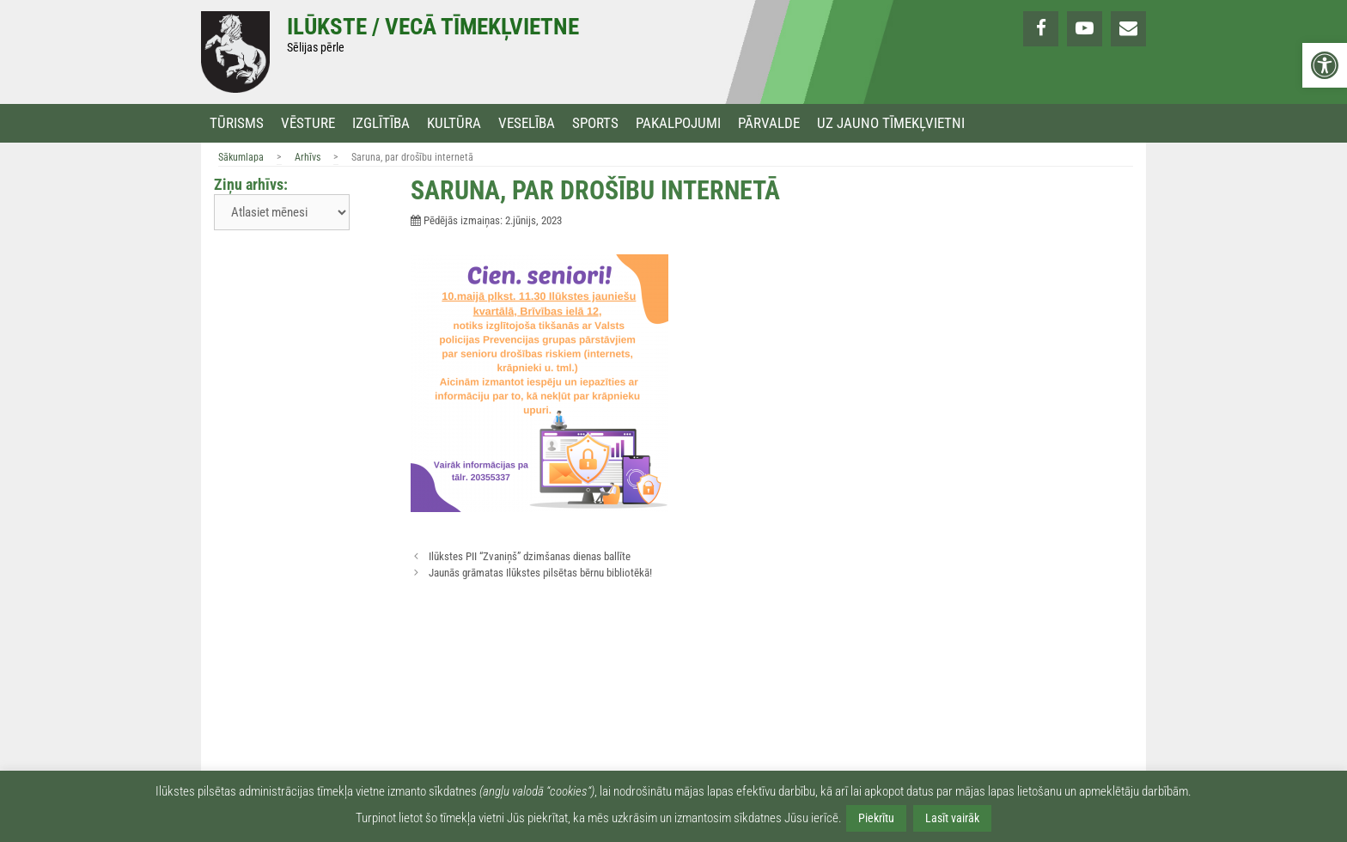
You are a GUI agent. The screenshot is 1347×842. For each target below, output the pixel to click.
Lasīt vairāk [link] (952, 818)
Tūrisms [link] (237, 123)
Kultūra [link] (454, 123)
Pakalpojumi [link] (678, 123)
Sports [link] (595, 123)
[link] (1324, 65)
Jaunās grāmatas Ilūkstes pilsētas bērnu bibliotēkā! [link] (540, 572)
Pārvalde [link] (769, 123)
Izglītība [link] (381, 123)
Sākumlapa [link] (241, 157)
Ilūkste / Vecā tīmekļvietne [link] (433, 26)
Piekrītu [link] (876, 818)
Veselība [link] (526, 123)
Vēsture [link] (308, 123)
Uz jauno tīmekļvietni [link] (891, 123)
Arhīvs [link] (307, 157)
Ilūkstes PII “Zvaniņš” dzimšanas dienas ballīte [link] (530, 556)
